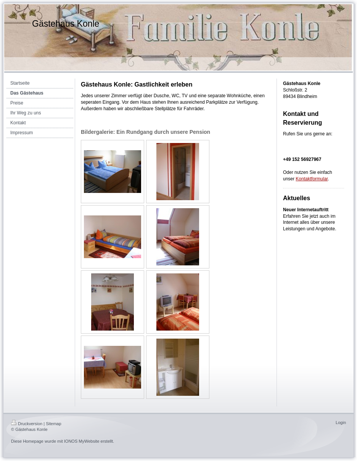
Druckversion (26, 423)
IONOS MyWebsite (82, 441)
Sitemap (53, 423)
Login (341, 422)
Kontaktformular (312, 179)
